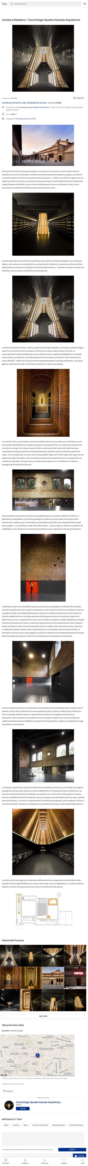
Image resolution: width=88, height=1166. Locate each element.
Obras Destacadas (58, 1125)
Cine (24, 103)
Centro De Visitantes (11, 103)
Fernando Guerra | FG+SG (26, 118)
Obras (26, 1125)
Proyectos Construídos (40, 1125)
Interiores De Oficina (37, 103)
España (58, 103)
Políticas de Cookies (48, 1149)
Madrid (21, 184)
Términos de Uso (26, 1149)
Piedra (6, 1125)
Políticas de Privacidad (36, 1149)
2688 (13, 114)
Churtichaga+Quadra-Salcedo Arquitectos (32, 107)
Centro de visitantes (76, 1125)
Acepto (72, 1149)
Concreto (16, 1125)
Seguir (22, 1108)
